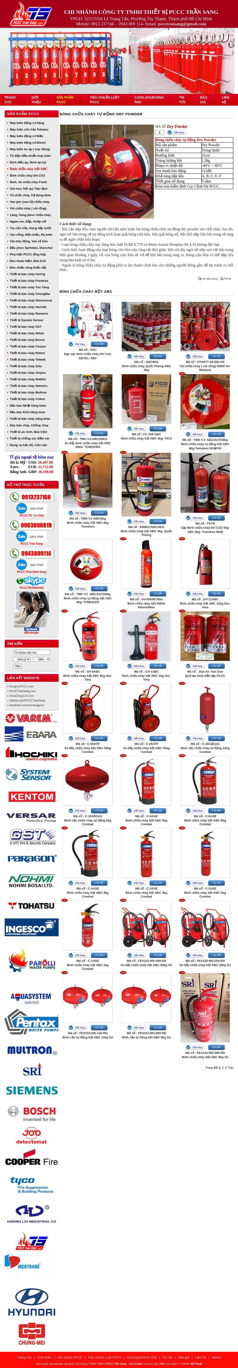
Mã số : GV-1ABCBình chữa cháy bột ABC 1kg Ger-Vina (146, 675)
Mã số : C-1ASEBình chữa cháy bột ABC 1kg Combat (88, 965)
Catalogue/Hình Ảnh (142, 1357)
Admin (216, 1357)
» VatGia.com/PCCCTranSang (26, 700)
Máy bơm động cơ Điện (26, 136)
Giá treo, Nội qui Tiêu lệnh (29, 188)
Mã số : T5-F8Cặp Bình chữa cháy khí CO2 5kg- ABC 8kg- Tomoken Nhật (205, 528)
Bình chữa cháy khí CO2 (27, 175)
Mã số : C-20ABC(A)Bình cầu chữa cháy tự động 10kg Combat (205, 748)
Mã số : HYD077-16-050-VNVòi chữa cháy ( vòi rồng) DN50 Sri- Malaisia (205, 366)
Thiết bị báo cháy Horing (27, 274)
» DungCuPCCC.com (20, 686)
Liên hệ (200, 1357)
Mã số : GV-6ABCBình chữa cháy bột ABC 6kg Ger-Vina (87, 675)
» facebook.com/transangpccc (25, 705)
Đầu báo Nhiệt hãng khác (28, 405)
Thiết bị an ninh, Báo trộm (28, 432)
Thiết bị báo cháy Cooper (28, 346)
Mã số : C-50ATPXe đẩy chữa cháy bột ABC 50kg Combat (87, 748)
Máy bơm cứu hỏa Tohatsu (29, 129)
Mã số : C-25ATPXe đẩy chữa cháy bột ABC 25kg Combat (146, 748)
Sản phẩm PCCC (23, 114)
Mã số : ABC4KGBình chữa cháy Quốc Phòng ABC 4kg (146, 366)
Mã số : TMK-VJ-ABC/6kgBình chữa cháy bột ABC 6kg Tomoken (88, 522)
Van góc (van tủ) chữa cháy (29, 202)
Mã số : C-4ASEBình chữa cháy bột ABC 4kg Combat (88, 892)
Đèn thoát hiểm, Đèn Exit (28, 261)
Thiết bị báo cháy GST (26, 326)
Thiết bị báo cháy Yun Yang (29, 287)
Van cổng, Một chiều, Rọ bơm (31, 234)
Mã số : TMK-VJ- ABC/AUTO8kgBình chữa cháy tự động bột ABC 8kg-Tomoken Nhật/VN (205, 444)
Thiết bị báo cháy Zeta (26, 366)
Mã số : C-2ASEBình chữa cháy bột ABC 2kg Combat (205, 892)
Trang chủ (24, 1357)
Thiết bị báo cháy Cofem (27, 399)
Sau (230, 1067)
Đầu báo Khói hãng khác (27, 412)
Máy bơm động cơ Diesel (28, 142)
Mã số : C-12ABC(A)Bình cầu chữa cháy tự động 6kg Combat (87, 820)
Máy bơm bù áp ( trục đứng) (30, 149)
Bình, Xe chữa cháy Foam (28, 182)
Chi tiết (99, 344)
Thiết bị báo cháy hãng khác (30, 418)
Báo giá (184, 1357)
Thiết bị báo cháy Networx (28, 386)
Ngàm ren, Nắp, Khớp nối (28, 221)
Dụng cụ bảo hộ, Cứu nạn (28, 445)
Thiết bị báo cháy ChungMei (30, 294)
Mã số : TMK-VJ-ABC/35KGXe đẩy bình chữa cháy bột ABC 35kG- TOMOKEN (88, 443)
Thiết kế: (191, 1363)
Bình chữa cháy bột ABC (29, 169)
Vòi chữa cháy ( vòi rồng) (28, 208)
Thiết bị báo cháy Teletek (28, 359)
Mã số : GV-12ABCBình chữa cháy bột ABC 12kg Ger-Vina (205, 603)
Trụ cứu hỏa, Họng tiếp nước (31, 228)
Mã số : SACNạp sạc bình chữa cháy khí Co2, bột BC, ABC (88, 354)
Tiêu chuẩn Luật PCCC (105, 1357)
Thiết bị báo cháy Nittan (27, 333)
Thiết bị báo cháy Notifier (28, 379)
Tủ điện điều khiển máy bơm (30, 156)
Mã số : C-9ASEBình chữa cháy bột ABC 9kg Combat (146, 820)
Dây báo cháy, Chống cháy (29, 425)
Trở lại (227, 278)
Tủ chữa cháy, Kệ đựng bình (30, 195)
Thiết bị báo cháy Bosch (27, 340)
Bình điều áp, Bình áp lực (28, 162)
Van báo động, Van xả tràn (29, 241)
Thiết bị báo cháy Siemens (29, 313)
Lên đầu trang (210, 278)
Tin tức (167, 1357)
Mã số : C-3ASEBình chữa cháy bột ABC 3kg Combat (146, 892)
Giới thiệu (45, 1357)
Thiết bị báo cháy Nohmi (27, 353)
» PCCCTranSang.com (21, 691)
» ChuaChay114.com (20, 695)
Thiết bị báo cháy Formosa (29, 280)
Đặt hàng (179, 132)
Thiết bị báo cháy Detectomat (31, 300)
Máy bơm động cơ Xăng (27, 123)
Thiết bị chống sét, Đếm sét (29, 438)
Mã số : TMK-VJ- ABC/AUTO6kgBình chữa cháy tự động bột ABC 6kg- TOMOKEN (88, 598)
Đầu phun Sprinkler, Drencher (31, 248)
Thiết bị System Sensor (26, 320)
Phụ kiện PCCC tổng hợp (28, 254)
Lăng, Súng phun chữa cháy (30, 215)
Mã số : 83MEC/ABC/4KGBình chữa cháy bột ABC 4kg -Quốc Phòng (146, 531)
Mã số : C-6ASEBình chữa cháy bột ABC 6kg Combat (205, 820)
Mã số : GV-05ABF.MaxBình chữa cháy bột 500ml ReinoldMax (147, 603)
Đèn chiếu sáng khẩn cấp (28, 267)
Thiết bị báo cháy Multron (28, 392)
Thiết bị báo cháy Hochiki (28, 307)
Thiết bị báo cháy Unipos (28, 372)
